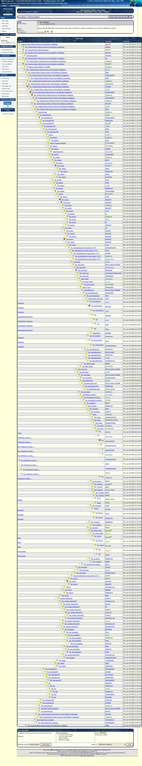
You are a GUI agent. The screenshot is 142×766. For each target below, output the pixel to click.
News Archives (6, 28)
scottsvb (108, 672)
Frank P (108, 411)
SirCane (108, 52)
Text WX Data (6, 88)
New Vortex (85, 279)
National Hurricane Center (87, 755)
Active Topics (101, 10)
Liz (106, 58)
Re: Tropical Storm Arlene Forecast (36, 50)
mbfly (107, 725)
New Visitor (14, 6)
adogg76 (108, 199)
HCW (107, 129)
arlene (51, 135)
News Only (5, 23)
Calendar (106, 12)
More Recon (5, 69)
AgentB (107, 149)
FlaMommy (109, 120)
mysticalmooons (110, 247)
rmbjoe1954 (109, 276)
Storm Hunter (109, 352)
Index (119, 16)
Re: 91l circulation (72, 632)
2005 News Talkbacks (33, 17)
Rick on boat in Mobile (112, 264)
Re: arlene (53, 137)
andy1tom (108, 177)
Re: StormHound (45, 115)
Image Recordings (7, 61)
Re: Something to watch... (92, 397)
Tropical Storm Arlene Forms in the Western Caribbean (39, 44)
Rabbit (107, 363)
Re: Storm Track (89, 363)
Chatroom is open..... (25, 437)
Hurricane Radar (7, 71)
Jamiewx (108, 55)
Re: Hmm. (97, 417)
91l (50, 683)
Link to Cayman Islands (58, 143)
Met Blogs (5, 26)
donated (62, 754)
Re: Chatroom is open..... (26, 446)
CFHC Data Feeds (7, 91)
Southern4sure (110, 377)
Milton (91, 5)
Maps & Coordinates (8, 59)
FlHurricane (8, 9)
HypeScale (4, 40)
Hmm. (95, 414)
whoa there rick (87, 380)
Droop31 (108, 103)
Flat (130, 16)
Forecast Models (7, 64)
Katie (107, 72)
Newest (9, 49)
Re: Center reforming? (69, 601)
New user (79, 12)
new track (77, 262)
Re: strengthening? (91, 293)
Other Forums (84, 10)
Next (125, 16)
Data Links (5, 83)
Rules (100, 12)
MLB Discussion (31, 55)
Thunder (108, 86)
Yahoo (68, 587)
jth (106, 214)
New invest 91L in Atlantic (45, 720)
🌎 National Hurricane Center (8, 110)
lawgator (108, 306)
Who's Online (88, 12)
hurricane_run (110, 360)
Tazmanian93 (109, 75)
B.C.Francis (109, 674)
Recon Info (5, 66)
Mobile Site (5, 96)
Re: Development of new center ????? (83, 248)
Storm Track (86, 287)
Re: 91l (52, 686)
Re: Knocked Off (46, 118)
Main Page (5, 21)
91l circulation (69, 629)
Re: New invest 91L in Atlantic (48, 723)
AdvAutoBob (109, 154)
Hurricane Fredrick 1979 (113, 273)
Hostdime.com (85, 751)
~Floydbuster (109, 660)
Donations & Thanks (8, 52)
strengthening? (89, 290)
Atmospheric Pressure (95, 298)
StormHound (42, 112)
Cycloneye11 (109, 720)
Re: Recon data (96, 530)
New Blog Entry (58, 151)
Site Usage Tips (6, 86)
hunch (61, 194)
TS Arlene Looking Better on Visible (38, 67)
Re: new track (79, 265)
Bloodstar (108, 629)
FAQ (95, 12)
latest (99, 503)
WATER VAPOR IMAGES (49, 708)
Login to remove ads (7, 113)
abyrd (107, 160)
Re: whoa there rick (90, 383)
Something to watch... (89, 394)
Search (4, 31)
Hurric (107, 564)
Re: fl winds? (91, 403)
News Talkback (22, 17)
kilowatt (107, 47)
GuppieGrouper (110, 423)
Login (4, 6)
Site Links (5, 81)
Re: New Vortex (87, 281)
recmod (107, 509)
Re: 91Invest (70, 658)
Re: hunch (63, 197)
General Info (5, 78)
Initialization (97, 333)
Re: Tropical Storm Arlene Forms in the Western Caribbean (44, 47)
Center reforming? (66, 598)
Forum (4, 49)
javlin (20, 22)
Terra (107, 109)
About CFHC (6, 93)
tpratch (107, 711)
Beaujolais (108, 270)
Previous (111, 16)
